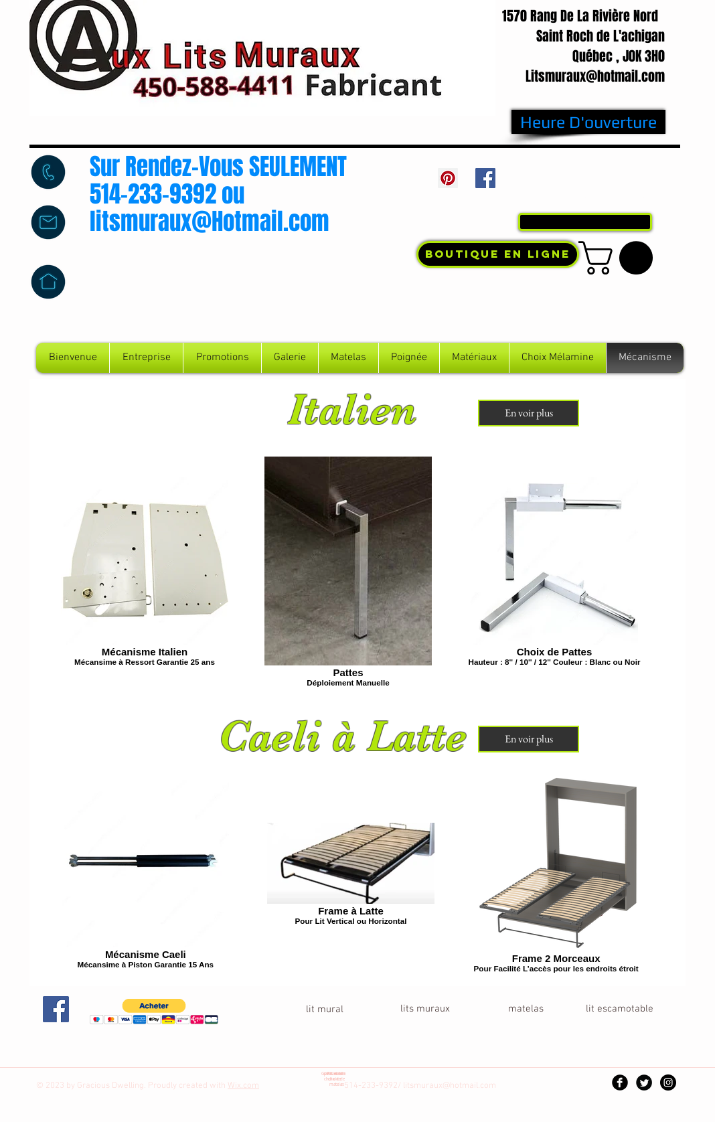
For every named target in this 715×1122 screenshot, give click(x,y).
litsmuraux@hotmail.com (449, 1085)
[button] (619, 257)
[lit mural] (324, 1009)
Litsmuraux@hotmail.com (595, 76)
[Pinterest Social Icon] (448, 178)
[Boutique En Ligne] (497, 254)
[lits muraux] (425, 1008)
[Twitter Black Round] (644, 1082)
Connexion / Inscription (602, 195)
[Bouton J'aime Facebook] (588, 181)
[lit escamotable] (619, 1008)
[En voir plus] (528, 413)
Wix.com (243, 1085)
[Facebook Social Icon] (485, 178)
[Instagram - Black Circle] (668, 1082)
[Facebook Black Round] (620, 1082)
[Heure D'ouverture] (588, 122)
